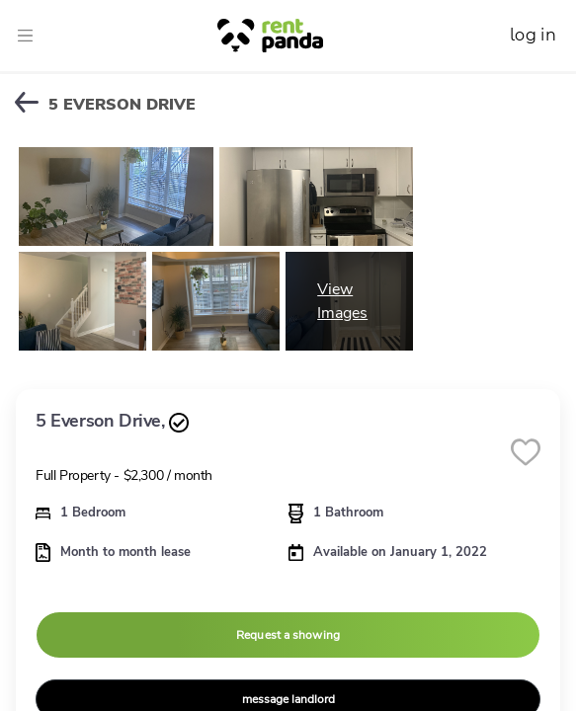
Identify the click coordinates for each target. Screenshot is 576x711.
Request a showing (288, 635)
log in (533, 35)
